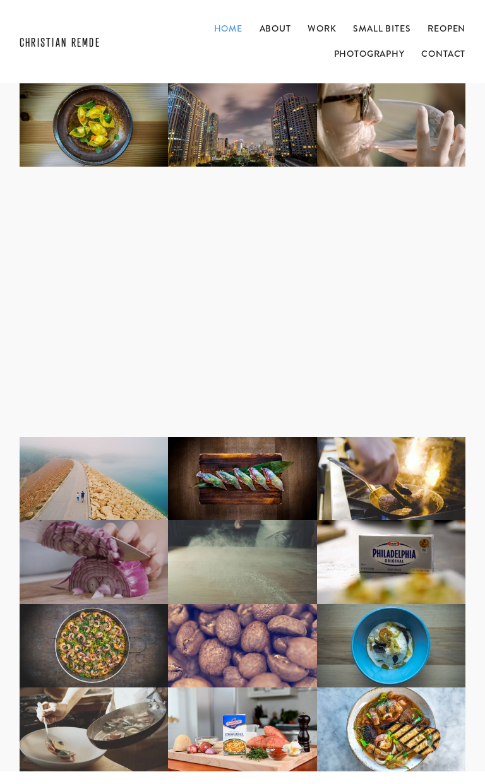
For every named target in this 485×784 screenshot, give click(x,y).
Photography (369, 53)
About (275, 28)
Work (322, 28)
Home (228, 28)
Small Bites (381, 28)
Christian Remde (60, 42)
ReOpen (446, 28)
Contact (443, 53)
